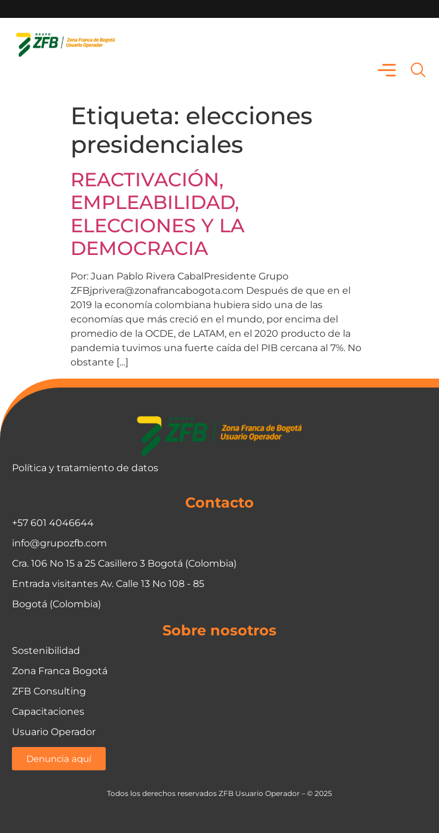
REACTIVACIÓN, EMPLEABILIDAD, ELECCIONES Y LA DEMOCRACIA (157, 214)
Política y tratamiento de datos (85, 468)
